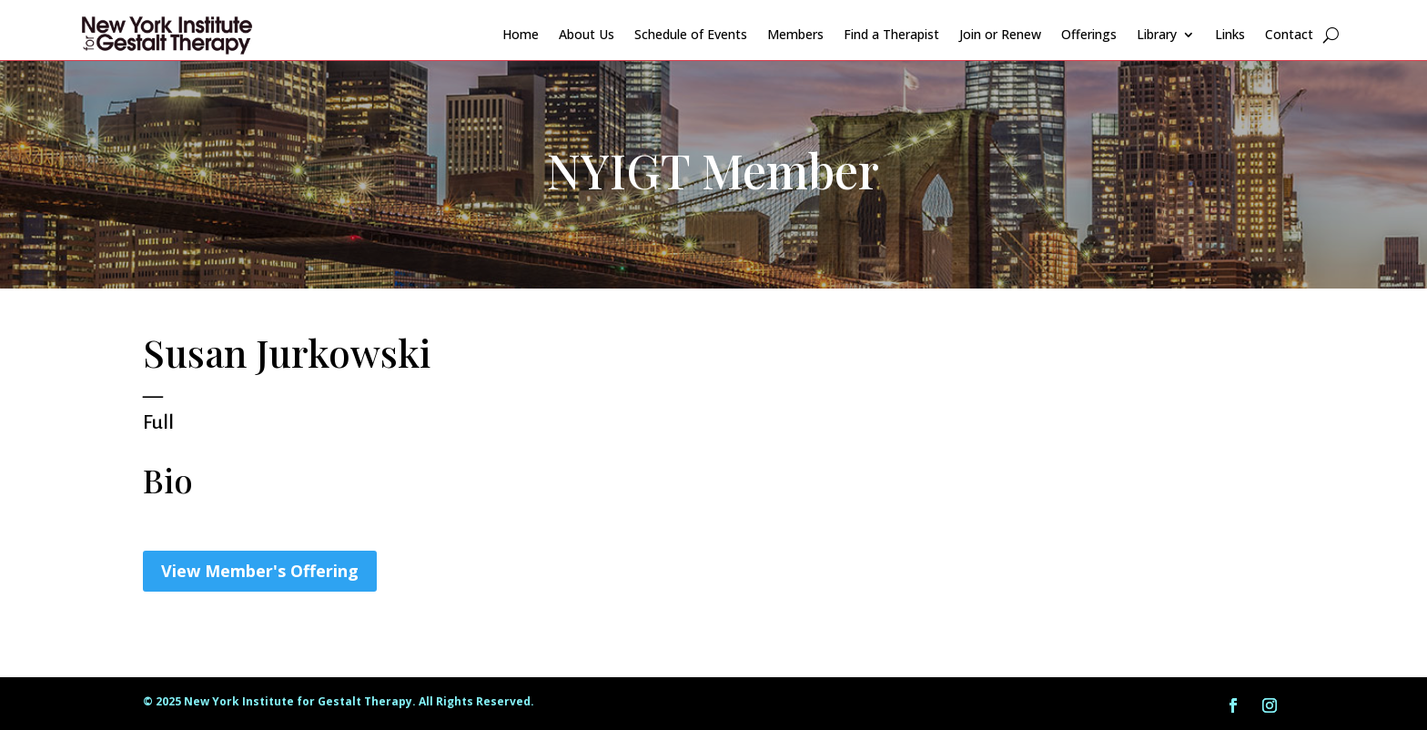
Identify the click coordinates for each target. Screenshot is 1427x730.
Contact (1289, 34)
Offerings (1089, 34)
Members (795, 34)
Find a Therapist (891, 34)
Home (520, 34)
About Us (586, 34)
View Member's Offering (260, 571)
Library (1157, 34)
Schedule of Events (690, 34)
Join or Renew (1000, 34)
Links (1230, 34)
